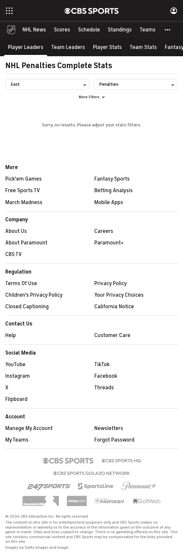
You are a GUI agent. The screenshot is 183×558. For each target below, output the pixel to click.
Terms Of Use (21, 283)
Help (10, 335)
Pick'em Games (23, 179)
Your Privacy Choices (119, 295)
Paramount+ (109, 242)
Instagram (17, 376)
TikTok (102, 364)
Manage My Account (29, 428)
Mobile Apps (108, 202)
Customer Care (112, 335)
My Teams (16, 440)
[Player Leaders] (25, 47)
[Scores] (62, 29)
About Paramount (26, 242)
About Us (16, 231)
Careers (103, 231)
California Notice (114, 306)
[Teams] (148, 29)
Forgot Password (114, 440)
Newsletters (108, 428)
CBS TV (13, 254)
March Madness (23, 202)
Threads (104, 387)
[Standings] (120, 29)
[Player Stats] (107, 47)
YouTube (15, 364)
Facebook (105, 376)
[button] (168, 29)
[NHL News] (34, 29)
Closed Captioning (27, 306)
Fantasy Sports (112, 179)
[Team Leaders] (68, 47)
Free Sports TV (22, 190)
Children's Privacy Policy (34, 295)
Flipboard (16, 399)
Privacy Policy (110, 283)
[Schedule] (89, 29)
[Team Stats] (143, 47)
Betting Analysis (113, 190)
